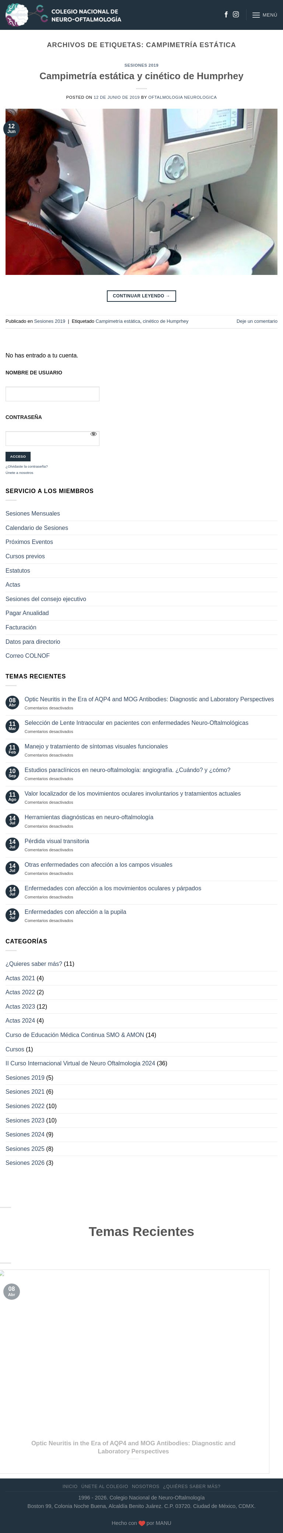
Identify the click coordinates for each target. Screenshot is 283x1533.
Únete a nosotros (19, 473)
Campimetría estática (118, 321)
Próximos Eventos (29, 542)
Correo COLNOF (28, 656)
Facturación (21, 627)
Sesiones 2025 (25, 1149)
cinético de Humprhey (166, 321)
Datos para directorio (33, 642)
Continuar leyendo (141, 296)
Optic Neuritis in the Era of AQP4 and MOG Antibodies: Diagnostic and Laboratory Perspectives (149, 699)
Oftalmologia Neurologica (182, 97)
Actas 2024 (20, 1020)
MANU (163, 1523)
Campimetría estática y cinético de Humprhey (141, 76)
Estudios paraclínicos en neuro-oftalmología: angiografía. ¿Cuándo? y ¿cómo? (128, 770)
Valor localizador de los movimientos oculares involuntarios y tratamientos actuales (133, 793)
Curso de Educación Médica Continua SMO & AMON (75, 1035)
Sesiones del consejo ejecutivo (46, 599)
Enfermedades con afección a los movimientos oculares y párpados (113, 888)
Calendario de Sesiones (37, 528)
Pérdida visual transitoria (57, 841)
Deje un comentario (257, 321)
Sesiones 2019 (141, 65)
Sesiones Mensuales (33, 513)
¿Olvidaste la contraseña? (27, 466)
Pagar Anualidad (27, 613)
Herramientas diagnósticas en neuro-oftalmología (89, 817)
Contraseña (24, 417)
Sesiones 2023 (25, 1120)
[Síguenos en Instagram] (236, 14)
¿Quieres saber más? (34, 964)
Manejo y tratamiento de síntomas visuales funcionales (96, 746)
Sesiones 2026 (25, 1163)
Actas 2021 (20, 978)
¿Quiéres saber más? (192, 1486)
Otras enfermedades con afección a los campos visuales (98, 865)
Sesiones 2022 (25, 1106)
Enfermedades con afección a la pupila (75, 912)
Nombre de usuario (34, 373)
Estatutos (18, 571)
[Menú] (264, 15)
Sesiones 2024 (25, 1134)
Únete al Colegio (104, 1486)
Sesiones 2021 (25, 1092)
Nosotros (146, 1486)
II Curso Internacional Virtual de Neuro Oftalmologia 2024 (80, 1063)
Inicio (70, 1486)
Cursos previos (25, 556)
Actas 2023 (20, 1006)
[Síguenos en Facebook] (226, 14)
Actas (13, 585)
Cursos (15, 1049)
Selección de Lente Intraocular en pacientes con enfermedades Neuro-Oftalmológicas (136, 723)
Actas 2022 (20, 992)
